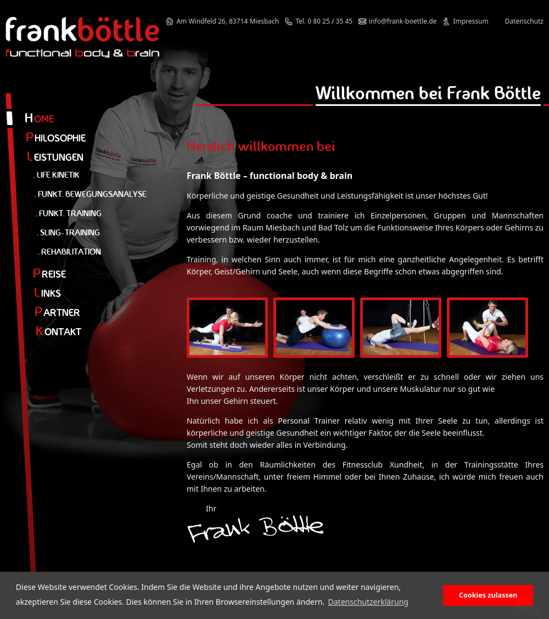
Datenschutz (524, 21)
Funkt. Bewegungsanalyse (90, 194)
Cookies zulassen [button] (488, 595)
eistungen (55, 157)
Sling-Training (68, 232)
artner (57, 312)
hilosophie (56, 138)
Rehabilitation (69, 251)
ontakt (58, 332)
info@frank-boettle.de (402, 21)
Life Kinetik (56, 174)
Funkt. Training (68, 213)
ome (39, 119)
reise (49, 274)
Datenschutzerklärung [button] (368, 602)
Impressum (470, 21)
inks (47, 293)
